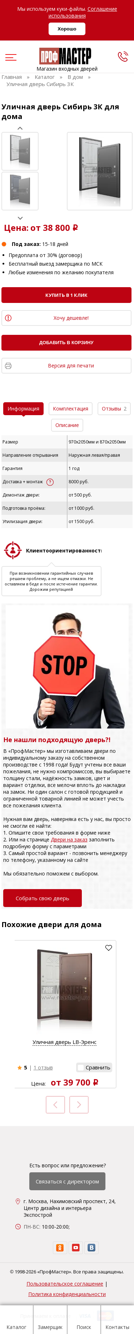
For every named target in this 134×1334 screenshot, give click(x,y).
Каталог (16, 1320)
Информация (23, 408)
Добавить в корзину (66, 342)
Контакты (117, 1320)
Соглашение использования (83, 12)
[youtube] (76, 1248)
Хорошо (67, 29)
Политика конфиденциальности (67, 1294)
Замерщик (50, 1320)
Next (20, 218)
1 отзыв (43, 1067)
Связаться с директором (67, 1181)
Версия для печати (71, 365)
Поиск (83, 1320)
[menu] (10, 58)
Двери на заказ (69, 839)
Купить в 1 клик (66, 295)
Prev (20, 128)
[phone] (123, 56)
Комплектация (70, 408)
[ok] (60, 1248)
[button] (94, 1067)
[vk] (91, 1248)
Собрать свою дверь (42, 898)
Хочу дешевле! (71, 317)
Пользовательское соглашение (64, 1283)
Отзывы (114, 408)
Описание (67, 425)
